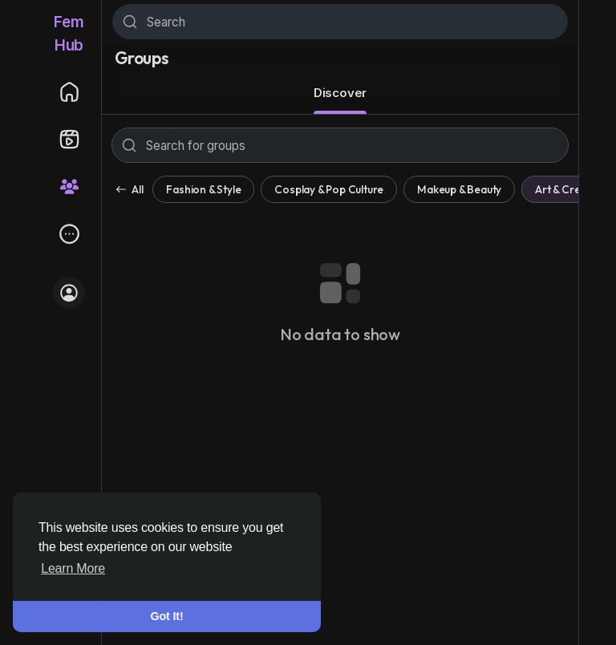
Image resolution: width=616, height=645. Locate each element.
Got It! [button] (167, 616)
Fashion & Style (203, 189)
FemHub (68, 34)
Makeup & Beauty (459, 189)
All (129, 189)
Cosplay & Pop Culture (328, 189)
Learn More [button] (73, 568)
